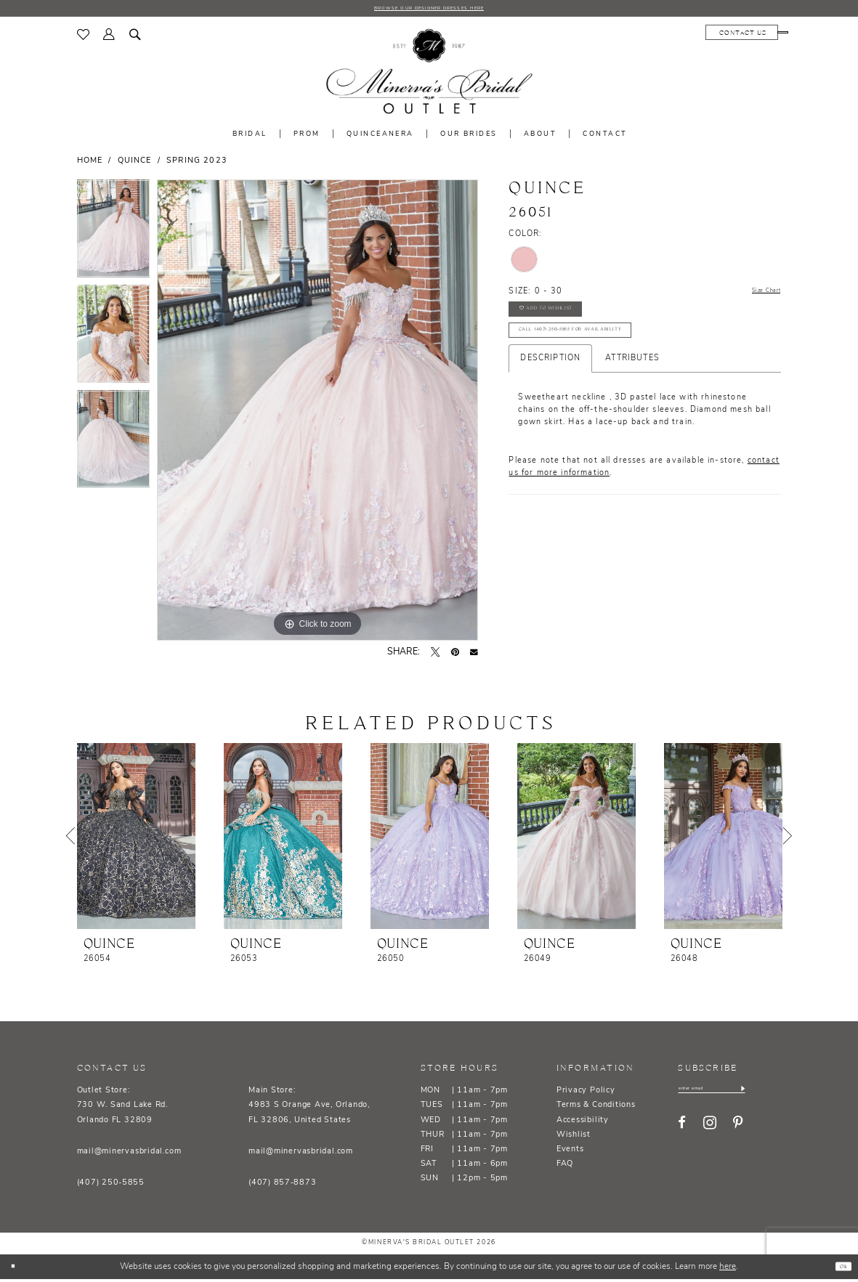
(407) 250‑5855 (111, 1186)
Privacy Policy (586, 1094)
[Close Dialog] (17, 1270)
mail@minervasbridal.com (129, 1155)
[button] (110, 38)
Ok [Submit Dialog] (839, 1269)
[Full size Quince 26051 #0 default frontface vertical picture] (317, 413)
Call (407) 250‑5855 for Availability (598, 353)
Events (570, 1152)
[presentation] (136, 839)
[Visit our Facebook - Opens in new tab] (682, 1131)
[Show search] (135, 38)
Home (90, 165)
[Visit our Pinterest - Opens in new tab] (737, 1131)
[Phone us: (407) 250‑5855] (748, 35)
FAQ (565, 1168)
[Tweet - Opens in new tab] (435, 655)
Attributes (632, 385)
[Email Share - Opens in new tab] (474, 656)
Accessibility (583, 1123)
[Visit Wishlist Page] (83, 37)
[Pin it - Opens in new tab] (455, 655)
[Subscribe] (778, 1094)
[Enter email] (730, 1094)
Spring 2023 (196, 165)
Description (550, 385)
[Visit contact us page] (672, 35)
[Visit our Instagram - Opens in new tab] (709, 1131)
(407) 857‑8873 (282, 1186)
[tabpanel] (113, 235)
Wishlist (574, 1138)
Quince (135, 165)
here (727, 1269)
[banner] (428, 75)
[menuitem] (83, 37)
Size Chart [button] (758, 295)
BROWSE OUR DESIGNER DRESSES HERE (428, 10)
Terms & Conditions (596, 1109)
